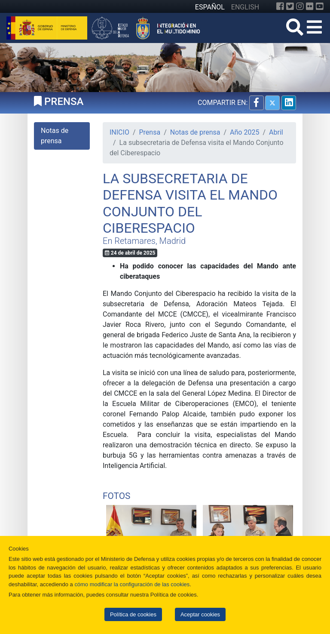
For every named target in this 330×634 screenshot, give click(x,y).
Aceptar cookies (200, 614)
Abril (276, 132)
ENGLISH (245, 7)
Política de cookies (133, 614)
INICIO (119, 132)
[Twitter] (290, 6)
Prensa (150, 132)
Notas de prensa (195, 132)
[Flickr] (310, 6)
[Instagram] (300, 6)
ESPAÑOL (210, 7)
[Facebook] (280, 6)
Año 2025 (244, 132)
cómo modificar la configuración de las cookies (131, 584)
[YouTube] (320, 6)
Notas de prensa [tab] (54, 135)
